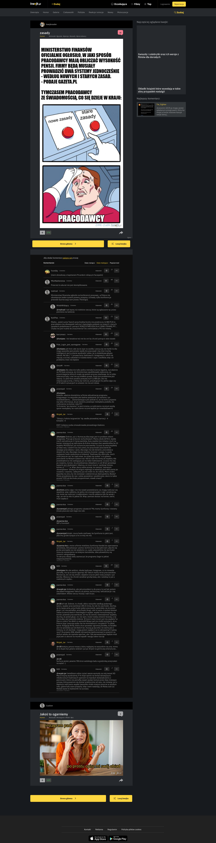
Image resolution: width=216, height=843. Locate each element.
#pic (72, 717)
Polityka (81, 12)
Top (148, 4)
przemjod (60, 389)
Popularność (114, 263)
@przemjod (61, 509)
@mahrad (60, 310)
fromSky (54, 271)
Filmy (136, 4)
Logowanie (164, 4)
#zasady (73, 36)
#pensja (66, 36)
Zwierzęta (34, 12)
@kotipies (60, 339)
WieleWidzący (62, 305)
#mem (67, 717)
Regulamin (112, 829)
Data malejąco (102, 263)
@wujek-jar (61, 589)
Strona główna (68, 244)
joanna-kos (61, 432)
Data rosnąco (90, 263)
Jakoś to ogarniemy (54, 714)
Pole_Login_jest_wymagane (68, 344)
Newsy (110, 12)
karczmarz (60, 334)
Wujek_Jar (60, 414)
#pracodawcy (81, 36)
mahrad (54, 291)
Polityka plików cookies (131, 829)
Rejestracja (179, 4)
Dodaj (57, 4)
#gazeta (59, 36)
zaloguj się (67, 258)
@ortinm (60, 490)
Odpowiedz (98, 270)
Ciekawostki (68, 12)
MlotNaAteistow (58, 281)
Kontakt (87, 829)
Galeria (56, 12)
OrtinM (59, 366)
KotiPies (54, 318)
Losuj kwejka (119, 244)
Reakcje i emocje (96, 12)
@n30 (58, 604)
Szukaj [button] (180, 12)
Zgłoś (129, 237)
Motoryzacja (122, 12)
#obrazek (52, 36)
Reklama (99, 829)
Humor (46, 12)
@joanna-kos (62, 521)
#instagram (60, 717)
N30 (58, 566)
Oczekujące (119, 4)
